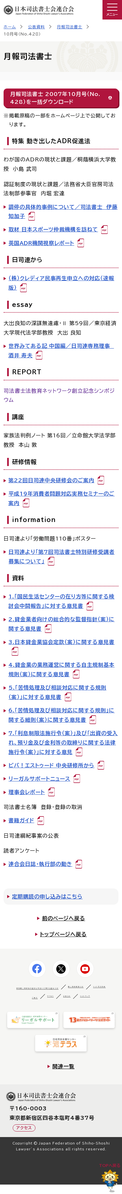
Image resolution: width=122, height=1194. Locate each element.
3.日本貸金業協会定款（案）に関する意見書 (61, 642)
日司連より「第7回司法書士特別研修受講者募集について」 (61, 556)
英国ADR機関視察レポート (41, 243)
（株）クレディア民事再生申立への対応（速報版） (61, 283)
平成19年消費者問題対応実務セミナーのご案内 (61, 498)
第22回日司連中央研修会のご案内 (51, 480)
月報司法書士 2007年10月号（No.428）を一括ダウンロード (55, 97)
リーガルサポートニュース (39, 778)
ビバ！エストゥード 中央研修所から (51, 765)
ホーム (10, 27)
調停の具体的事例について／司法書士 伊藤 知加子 (62, 211)
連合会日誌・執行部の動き (40, 864)
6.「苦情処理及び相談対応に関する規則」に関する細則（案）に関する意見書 (61, 715)
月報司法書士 (69, 27)
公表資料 (36, 27)
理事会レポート (26, 792)
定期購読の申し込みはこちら (47, 896)
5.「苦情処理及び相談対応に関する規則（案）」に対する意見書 (57, 692)
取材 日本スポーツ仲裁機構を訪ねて (53, 229)
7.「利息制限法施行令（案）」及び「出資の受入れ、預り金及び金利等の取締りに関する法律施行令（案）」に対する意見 (63, 743)
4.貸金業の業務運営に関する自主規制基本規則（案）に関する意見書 (61, 669)
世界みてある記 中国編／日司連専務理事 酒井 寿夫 (61, 350)
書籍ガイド (21, 820)
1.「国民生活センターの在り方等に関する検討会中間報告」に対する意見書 (61, 601)
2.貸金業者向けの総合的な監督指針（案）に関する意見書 (61, 624)
